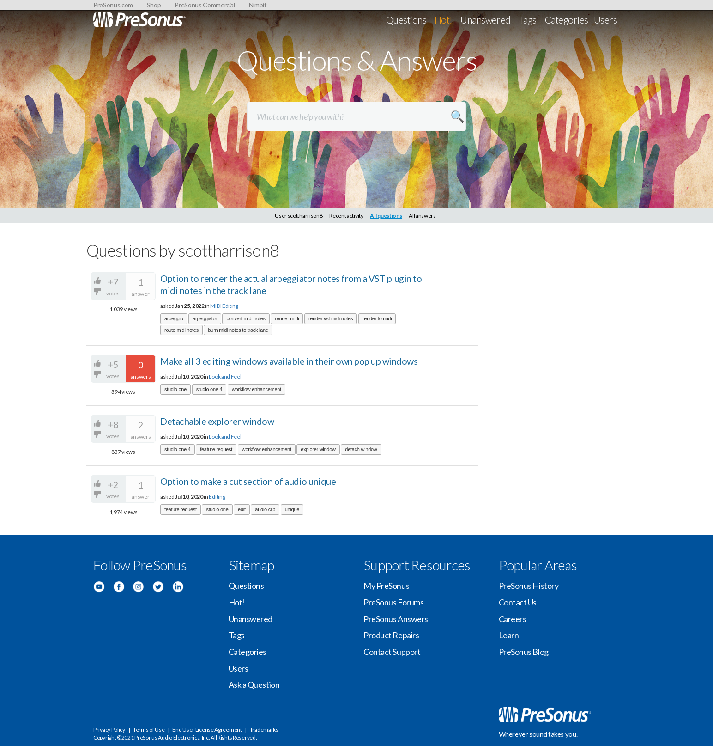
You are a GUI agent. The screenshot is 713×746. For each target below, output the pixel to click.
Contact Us (518, 602)
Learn (509, 635)
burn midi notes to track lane (238, 330)
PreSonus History (529, 586)
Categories (566, 19)
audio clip (265, 509)
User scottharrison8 (298, 215)
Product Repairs (391, 635)
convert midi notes (245, 318)
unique (292, 509)
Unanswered (485, 19)
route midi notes (181, 330)
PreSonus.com (113, 5)
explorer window (318, 449)
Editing (217, 496)
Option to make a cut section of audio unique (248, 481)
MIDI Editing (224, 305)
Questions (406, 19)
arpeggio (173, 318)
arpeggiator (205, 318)
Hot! (444, 19)
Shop (154, 5)
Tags (528, 19)
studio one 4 (209, 389)
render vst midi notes (330, 318)
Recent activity (346, 215)
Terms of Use (148, 729)
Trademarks (264, 729)
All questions (386, 215)
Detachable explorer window (217, 421)
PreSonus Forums (393, 602)
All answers (422, 215)
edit (242, 509)
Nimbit (258, 5)
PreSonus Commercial (205, 5)
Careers (512, 619)
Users (605, 19)
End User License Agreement (207, 729)
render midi (287, 318)
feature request (216, 449)
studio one (175, 389)
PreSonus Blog (524, 652)
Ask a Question (254, 684)
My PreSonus (386, 586)
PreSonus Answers (395, 619)
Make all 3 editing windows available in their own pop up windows (288, 361)
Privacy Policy (109, 729)
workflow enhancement (256, 389)
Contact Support (391, 652)
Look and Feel (225, 376)
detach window (361, 449)
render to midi (377, 318)
